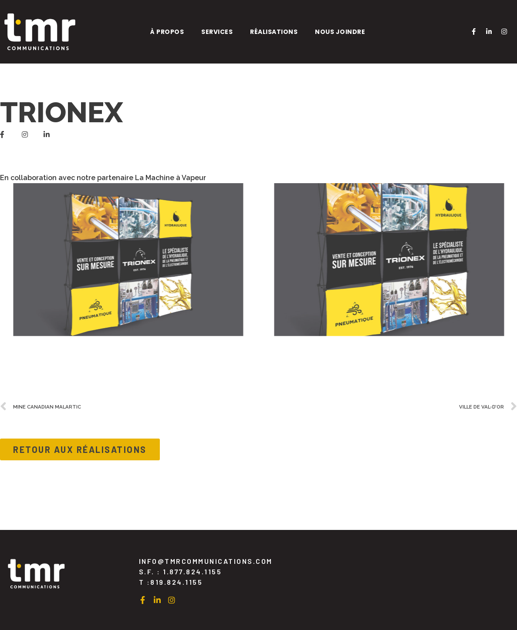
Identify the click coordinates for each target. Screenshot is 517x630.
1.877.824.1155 (192, 571)
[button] (80, 449)
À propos (167, 31)
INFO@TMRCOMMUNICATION (206, 561)
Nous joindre (340, 31)
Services (217, 31)
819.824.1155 (176, 582)
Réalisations (273, 31)
